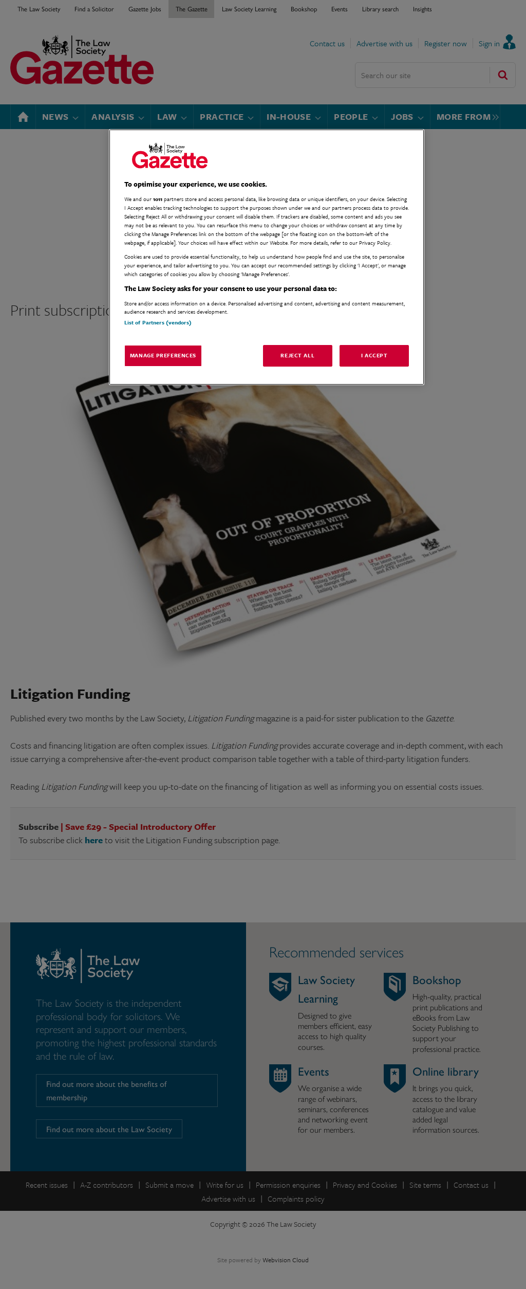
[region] (266, 257)
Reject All (297, 355)
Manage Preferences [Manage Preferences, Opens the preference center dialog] (163, 355)
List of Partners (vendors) (158, 322)
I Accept (374, 355)
